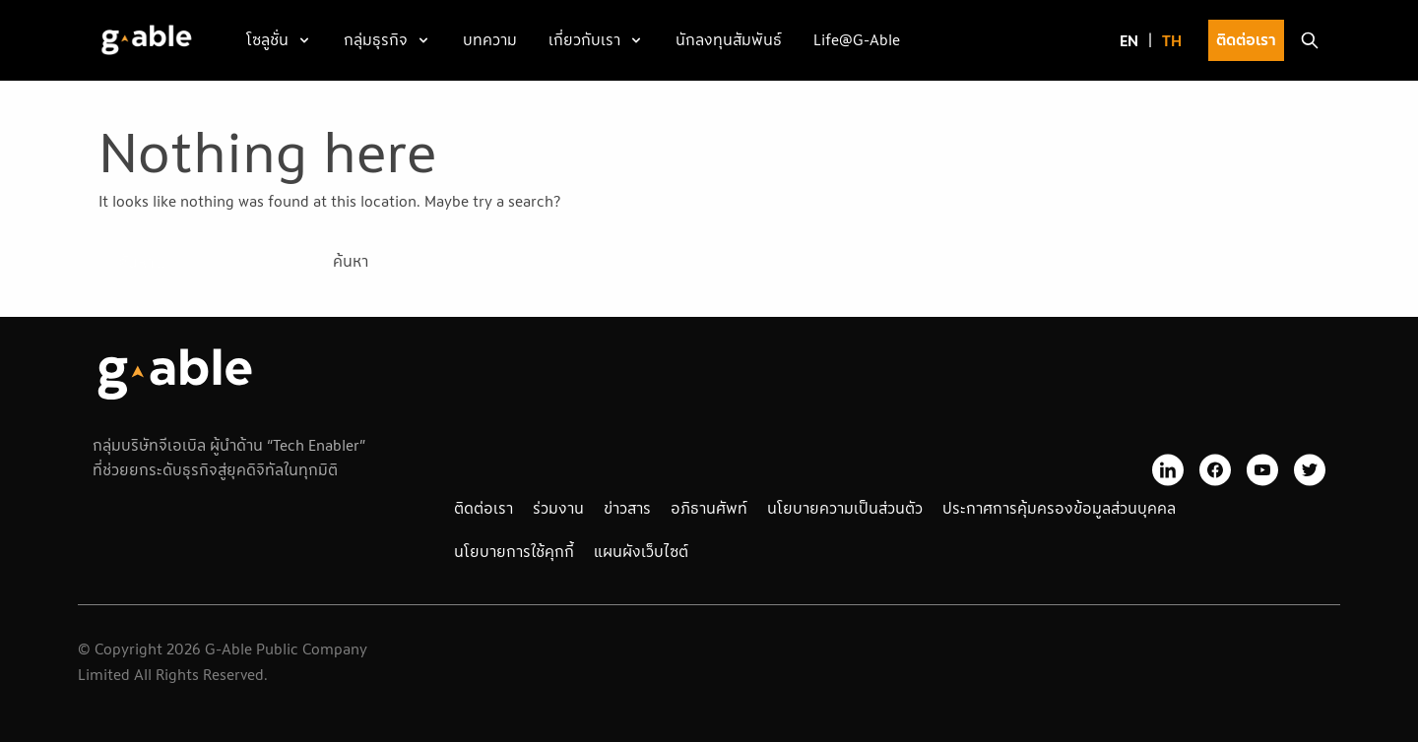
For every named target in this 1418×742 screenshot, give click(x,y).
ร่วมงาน (558, 508)
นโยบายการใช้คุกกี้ (514, 551)
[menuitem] (1129, 41)
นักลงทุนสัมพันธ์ (729, 39)
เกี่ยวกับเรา (584, 39)
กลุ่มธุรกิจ (376, 39)
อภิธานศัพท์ (709, 508)
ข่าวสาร (627, 508)
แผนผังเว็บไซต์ (641, 551)
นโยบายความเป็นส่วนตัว (845, 508)
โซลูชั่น (267, 39)
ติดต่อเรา (1246, 39)
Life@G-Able (856, 39)
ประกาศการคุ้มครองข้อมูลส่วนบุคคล (1059, 508)
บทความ (490, 39)
